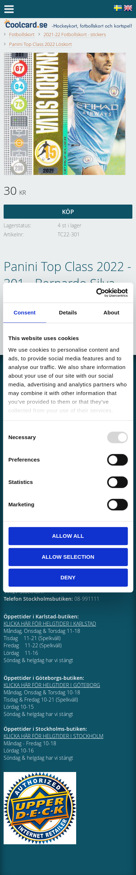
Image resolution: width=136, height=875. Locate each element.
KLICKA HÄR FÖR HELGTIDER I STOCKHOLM (53, 736)
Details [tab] (68, 312)
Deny (68, 577)
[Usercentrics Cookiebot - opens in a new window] (97, 292)
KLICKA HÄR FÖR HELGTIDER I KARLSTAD (50, 623)
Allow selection (68, 557)
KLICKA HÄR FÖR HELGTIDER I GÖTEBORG (52, 685)
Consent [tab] (24, 312)
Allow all (68, 536)
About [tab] (111, 312)
